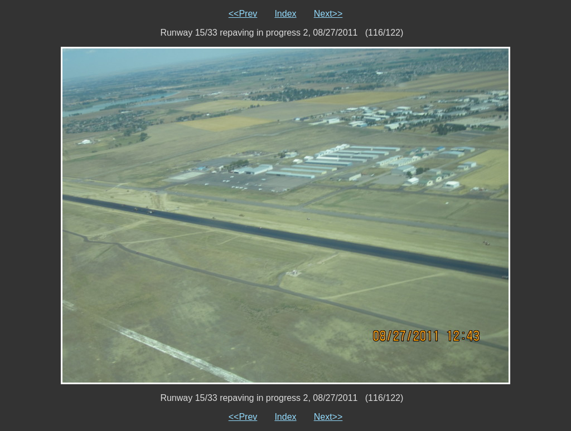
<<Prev (243, 13)
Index (285, 13)
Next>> (328, 13)
